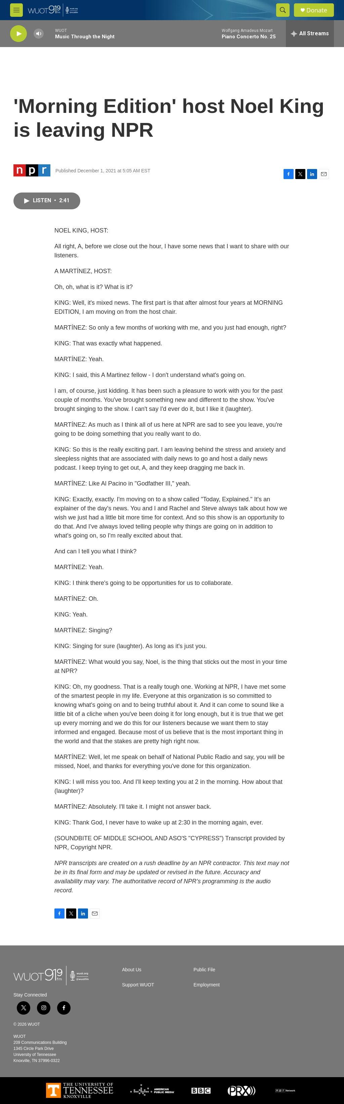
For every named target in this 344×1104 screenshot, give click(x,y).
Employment (207, 984)
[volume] (38, 33)
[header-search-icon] (283, 10)
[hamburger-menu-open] (16, 10)
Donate (316, 10)
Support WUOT (138, 984)
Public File (204, 969)
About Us (131, 969)
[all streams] (310, 33)
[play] (18, 34)
